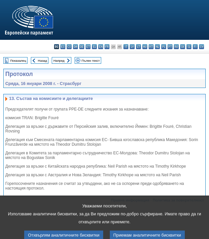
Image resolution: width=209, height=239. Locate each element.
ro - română (176, 46)
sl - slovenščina (188, 46)
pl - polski (163, 46)
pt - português (170, 46)
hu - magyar (144, 46)
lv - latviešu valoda (132, 46)
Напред (59, 60)
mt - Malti (151, 46)
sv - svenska (201, 46)
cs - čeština (69, 46)
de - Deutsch (81, 46)
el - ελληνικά (94, 46)
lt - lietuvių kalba (138, 46)
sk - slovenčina (182, 46)
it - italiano (125, 46)
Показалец (18, 60)
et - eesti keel (88, 46)
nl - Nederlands (157, 46)
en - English (100, 46)
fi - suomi (195, 46)
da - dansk (75, 46)
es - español (62, 46)
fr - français (106, 46)
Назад (42, 60)
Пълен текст (91, 60)
